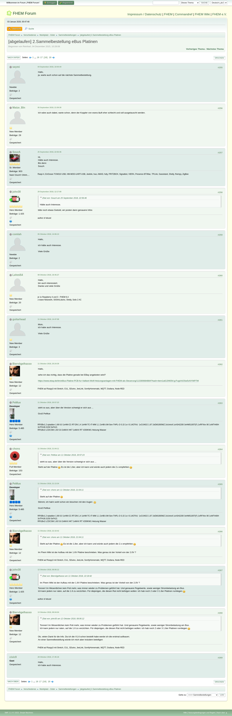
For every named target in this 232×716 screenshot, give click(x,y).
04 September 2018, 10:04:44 (49, 67)
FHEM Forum (24, 13)
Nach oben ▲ (222, 713)
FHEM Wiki (202, 14)
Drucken (219, 58)
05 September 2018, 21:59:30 (49, 107)
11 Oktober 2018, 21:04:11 (48, 449)
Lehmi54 (17, 275)
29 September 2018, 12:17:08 (49, 192)
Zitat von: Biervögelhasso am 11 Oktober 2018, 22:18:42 (67, 576)
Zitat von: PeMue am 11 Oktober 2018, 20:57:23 (63, 455)
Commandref (183, 14)
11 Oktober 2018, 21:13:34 (48, 483)
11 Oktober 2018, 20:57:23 (48, 402)
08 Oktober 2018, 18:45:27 (48, 275)
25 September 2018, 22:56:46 (49, 152)
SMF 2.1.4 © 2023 (12, 713)
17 (41, 57)
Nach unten (13, 58)
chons (16, 448)
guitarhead (19, 319)
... (35, 57)
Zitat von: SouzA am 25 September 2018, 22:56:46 (64, 198)
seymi (16, 66)
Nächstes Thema (215, 49)
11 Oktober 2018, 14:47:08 (48, 319)
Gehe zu (182, 695)
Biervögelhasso (22, 363)
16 (38, 57)
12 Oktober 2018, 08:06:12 (48, 570)
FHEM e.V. (219, 14)
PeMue (16, 402)
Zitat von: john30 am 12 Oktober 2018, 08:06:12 (63, 619)
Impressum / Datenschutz (144, 14)
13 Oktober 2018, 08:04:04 (48, 612)
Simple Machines (26, 713)
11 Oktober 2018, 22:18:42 (48, 531)
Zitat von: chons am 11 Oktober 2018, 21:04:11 (63, 490)
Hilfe (185, 713)
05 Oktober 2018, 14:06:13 (48, 234)
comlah (16, 234)
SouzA (16, 152)
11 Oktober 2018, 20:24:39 (48, 364)
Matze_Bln (18, 107)
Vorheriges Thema (195, 49)
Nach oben (13, 682)
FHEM (168, 14)
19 (50, 57)
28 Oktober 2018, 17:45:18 (48, 657)
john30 (16, 191)
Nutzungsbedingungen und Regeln (201, 713)
